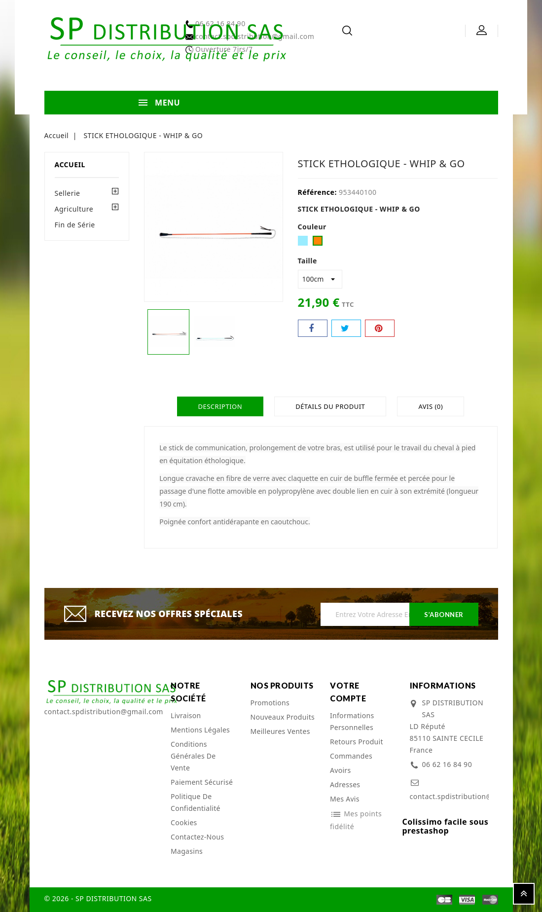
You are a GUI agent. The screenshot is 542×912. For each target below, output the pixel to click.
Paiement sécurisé (202, 782)
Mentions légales (200, 729)
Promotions (270, 702)
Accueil (70, 164)
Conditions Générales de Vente (193, 755)
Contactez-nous (197, 836)
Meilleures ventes (280, 731)
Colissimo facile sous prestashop (445, 826)
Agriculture (74, 209)
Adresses (345, 784)
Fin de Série (75, 224)
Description (218, 406)
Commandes (351, 756)
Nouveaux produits (283, 717)
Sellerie (67, 193)
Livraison (186, 715)
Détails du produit (330, 406)
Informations (443, 685)
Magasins (187, 851)
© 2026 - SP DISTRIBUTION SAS (98, 898)
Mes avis (345, 798)
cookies (184, 822)
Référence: (317, 192)
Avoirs (340, 770)
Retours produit (356, 741)
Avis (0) (432, 406)
